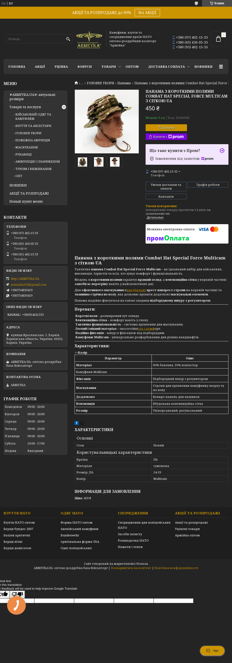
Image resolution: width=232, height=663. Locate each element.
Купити (168, 127)
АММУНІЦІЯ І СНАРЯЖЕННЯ (37, 161)
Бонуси (84, 66)
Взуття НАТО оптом (19, 522)
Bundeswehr (70, 535)
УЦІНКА (61, 66)
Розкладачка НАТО (133, 540)
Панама (124, 83)
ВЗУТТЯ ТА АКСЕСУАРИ (33, 126)
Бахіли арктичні (17, 535)
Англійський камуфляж (79, 529)
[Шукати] (68, 39)
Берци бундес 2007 (18, 529)
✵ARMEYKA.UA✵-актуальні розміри (32, 97)
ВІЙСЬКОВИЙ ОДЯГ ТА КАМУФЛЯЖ (33, 116)
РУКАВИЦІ (23, 154)
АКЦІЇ (40, 66)
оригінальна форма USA (80, 541)
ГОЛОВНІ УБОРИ (100, 83)
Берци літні (13, 541)
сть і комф (146, 328)
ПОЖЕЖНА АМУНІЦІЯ (32, 140)
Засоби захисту (130, 534)
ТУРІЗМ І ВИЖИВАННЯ (33, 169)
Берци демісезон (17, 548)
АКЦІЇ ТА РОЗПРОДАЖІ (29, 193)
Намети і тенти (130, 547)
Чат (212, 651)
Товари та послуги (25, 107)
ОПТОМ (132, 66)
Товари (108, 66)
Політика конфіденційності (176, 568)
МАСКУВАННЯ (26, 147)
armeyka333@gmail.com (28, 284)
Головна (16, 66)
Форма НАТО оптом (77, 522)
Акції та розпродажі (191, 522)
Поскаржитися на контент (131, 568)
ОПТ (18, 176)
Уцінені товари (187, 529)
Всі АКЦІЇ (147, 12)
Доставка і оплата (166, 66)
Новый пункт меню (26, 201)
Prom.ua (142, 564)
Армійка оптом (187, 535)
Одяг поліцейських (76, 548)
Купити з (168, 136)
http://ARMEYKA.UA (25, 278)
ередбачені (136, 290)
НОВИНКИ (203, 66)
